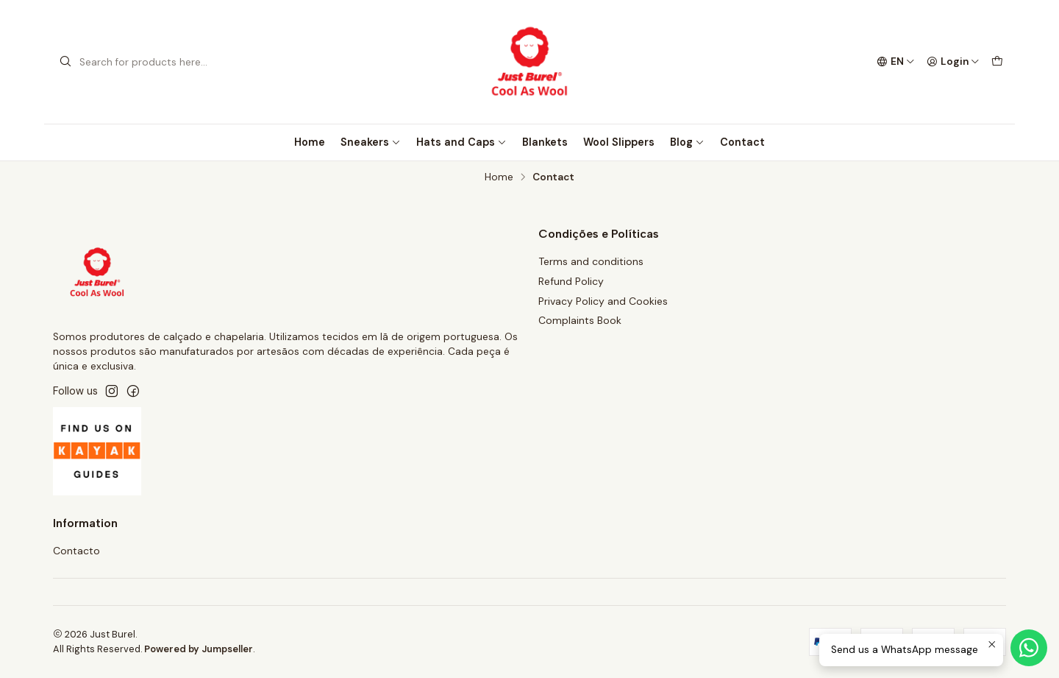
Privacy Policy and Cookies (603, 301)
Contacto (76, 550)
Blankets (545, 142)
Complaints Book (579, 320)
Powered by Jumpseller (198, 649)
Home (309, 142)
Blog (687, 142)
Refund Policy (571, 281)
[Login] (953, 62)
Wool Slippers (619, 142)
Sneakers (370, 142)
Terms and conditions (590, 261)
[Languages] (896, 62)
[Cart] (997, 62)
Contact (742, 142)
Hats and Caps (461, 142)
